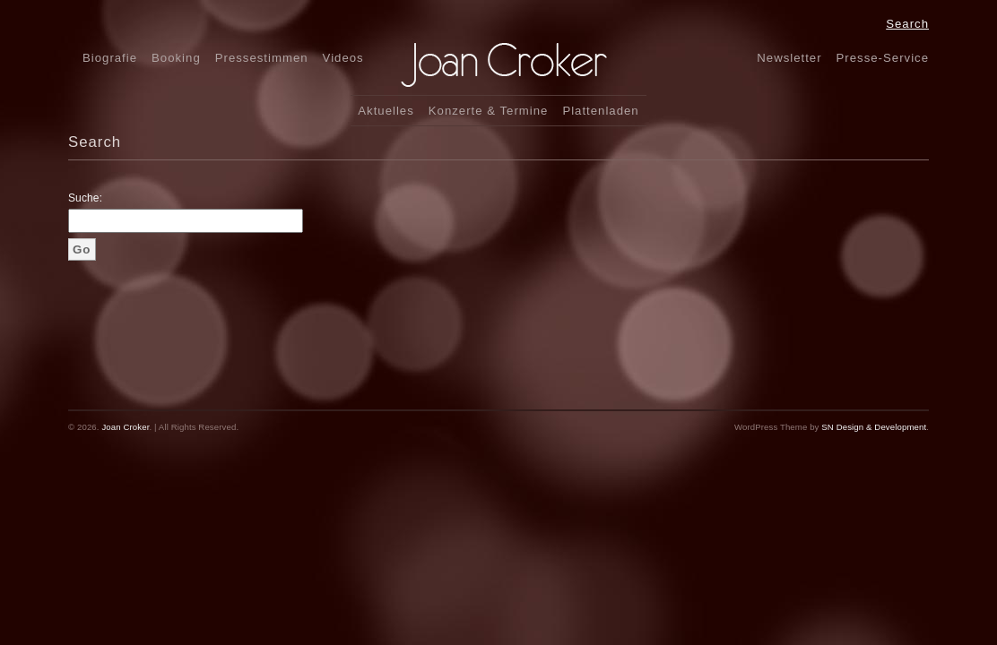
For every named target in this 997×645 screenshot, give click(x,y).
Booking (176, 57)
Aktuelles (386, 110)
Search (907, 23)
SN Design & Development (873, 427)
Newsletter (789, 57)
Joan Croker (125, 427)
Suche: (85, 198)
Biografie (109, 57)
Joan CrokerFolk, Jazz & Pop (535, 65)
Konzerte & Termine (489, 110)
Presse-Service (883, 57)
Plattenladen (600, 110)
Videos (343, 57)
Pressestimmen (261, 57)
